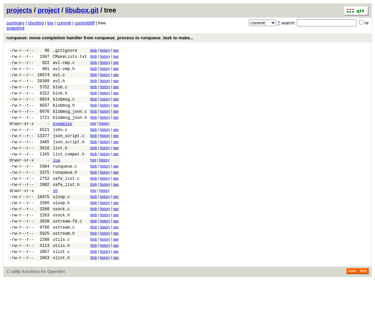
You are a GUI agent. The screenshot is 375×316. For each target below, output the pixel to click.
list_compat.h (69, 172)
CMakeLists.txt (70, 58)
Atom (352, 306)
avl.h (59, 87)
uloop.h (61, 229)
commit (64, 22)
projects (19, 10)
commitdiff (84, 22)
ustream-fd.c (67, 250)
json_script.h (69, 158)
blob (93, 50)
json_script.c (69, 151)
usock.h (61, 243)
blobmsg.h (64, 115)
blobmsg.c (64, 108)
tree (93, 136)
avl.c (59, 80)
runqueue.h (65, 193)
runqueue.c (65, 186)
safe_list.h (66, 208)
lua (56, 179)
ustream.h (64, 265)
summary (15, 22)
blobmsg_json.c (70, 122)
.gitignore (65, 51)
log (50, 22)
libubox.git (81, 10)
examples (62, 137)
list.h (60, 165)
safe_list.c (66, 201)
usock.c (61, 236)
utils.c (61, 272)
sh (55, 215)
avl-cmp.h (64, 73)
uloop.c (61, 222)
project (49, 10)
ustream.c (64, 257)
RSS (363, 306)
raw (116, 50)
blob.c (60, 94)
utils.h (61, 279)
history (105, 50)
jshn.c (60, 144)
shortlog (36, 22)
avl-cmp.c (64, 65)
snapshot (15, 27)
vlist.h (61, 293)
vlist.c (61, 286)
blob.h (60, 101)
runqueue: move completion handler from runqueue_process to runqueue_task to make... (100, 37)
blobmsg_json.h (70, 129)
